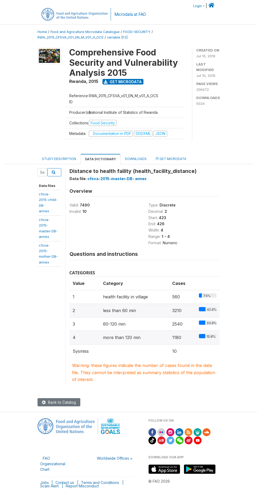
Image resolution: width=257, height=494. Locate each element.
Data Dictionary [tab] (100, 159)
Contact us (64, 482)
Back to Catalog (59, 402)
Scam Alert (49, 486)
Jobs (44, 482)
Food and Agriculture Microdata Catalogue (85, 32)
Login (197, 6)
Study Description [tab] (59, 159)
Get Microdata (123, 81)
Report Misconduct (82, 486)
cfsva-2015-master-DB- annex (117, 178)
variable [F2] (117, 37)
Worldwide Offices (113, 458)
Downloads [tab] (136, 159)
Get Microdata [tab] (171, 158)
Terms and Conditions (100, 482)
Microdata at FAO (130, 14)
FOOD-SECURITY (137, 32)
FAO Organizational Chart (52, 464)
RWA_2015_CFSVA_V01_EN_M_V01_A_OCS (71, 37)
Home (42, 32)
